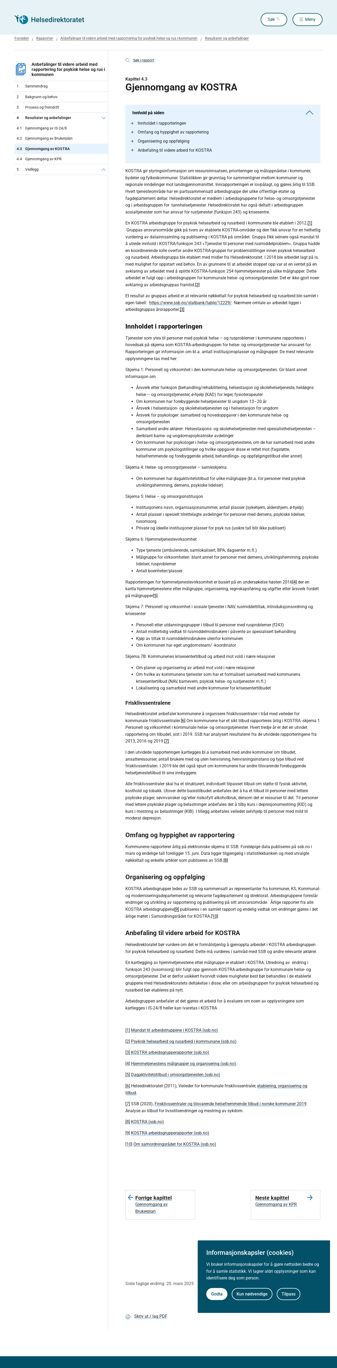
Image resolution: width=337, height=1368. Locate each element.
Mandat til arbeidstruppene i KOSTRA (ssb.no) (174, 1030)
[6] (183, 720)
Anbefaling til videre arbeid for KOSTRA (171, 150)
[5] (155, 595)
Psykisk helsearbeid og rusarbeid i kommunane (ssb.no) (184, 1041)
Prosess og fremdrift (38, 107)
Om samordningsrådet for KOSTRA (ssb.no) (174, 1144)
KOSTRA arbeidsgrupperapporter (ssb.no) (170, 1052)
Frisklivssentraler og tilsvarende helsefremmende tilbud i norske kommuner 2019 (230, 1103)
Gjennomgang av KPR (39, 159)
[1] (310, 223)
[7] (166, 741)
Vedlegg (28, 169)
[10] (214, 916)
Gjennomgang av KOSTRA (43, 149)
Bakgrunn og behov (37, 97)
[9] (176, 909)
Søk (265, 19)
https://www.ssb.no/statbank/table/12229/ (190, 302)
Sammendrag (32, 86)
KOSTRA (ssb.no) (147, 1121)
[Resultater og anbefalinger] (103, 118)
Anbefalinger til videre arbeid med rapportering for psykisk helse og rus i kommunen (59, 69)
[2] (197, 284)
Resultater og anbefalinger (44, 118)
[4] (294, 582)
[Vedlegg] (103, 169)
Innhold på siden (222, 112)
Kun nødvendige (252, 1294)
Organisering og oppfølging (160, 141)
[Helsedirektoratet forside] (53, 19)
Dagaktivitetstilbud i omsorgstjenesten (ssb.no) (175, 1074)
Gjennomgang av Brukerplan (45, 138)
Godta (217, 1294)
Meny (310, 19)
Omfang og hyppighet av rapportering (170, 132)
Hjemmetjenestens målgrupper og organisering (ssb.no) (183, 1063)
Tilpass (288, 1294)
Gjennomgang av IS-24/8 (42, 128)
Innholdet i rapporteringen (158, 123)
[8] (225, 860)
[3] (182, 309)
